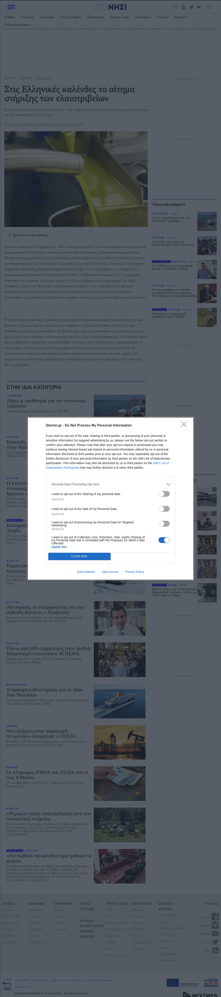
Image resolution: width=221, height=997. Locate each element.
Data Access (110, 572)
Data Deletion (86, 572)
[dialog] (111, 498)
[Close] (185, 426)
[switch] (164, 494)
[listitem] (111, 484)
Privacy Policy (134, 572)
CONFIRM (79, 556)
